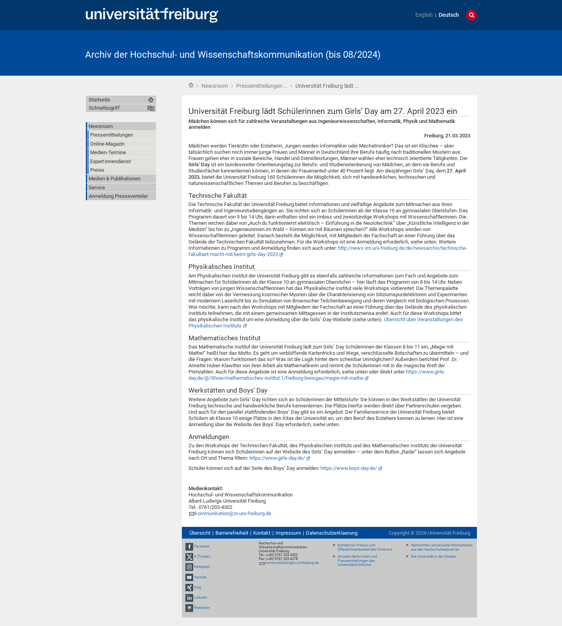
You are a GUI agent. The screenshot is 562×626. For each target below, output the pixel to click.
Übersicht (199, 533)
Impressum (288, 533)
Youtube (200, 577)
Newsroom (214, 86)
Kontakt (261, 533)
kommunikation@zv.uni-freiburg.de (233, 513)
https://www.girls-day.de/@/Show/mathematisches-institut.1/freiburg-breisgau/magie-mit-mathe (317, 375)
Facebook (202, 546)
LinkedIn (200, 597)
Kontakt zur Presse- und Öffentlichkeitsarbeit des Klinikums (365, 547)
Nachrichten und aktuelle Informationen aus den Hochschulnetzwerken (442, 547)
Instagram (202, 567)
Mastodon (202, 608)
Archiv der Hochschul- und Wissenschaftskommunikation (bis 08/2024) (233, 54)
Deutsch (449, 15)
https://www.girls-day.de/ (277, 458)
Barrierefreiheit (231, 533)
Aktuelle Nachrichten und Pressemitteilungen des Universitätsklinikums (357, 561)
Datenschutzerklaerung (331, 533)
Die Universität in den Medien (433, 556)
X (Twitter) (202, 556)
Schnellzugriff (104, 108)
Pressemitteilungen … (261, 86)
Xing (197, 587)
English (424, 15)
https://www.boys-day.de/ (348, 468)
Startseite (191, 85)
